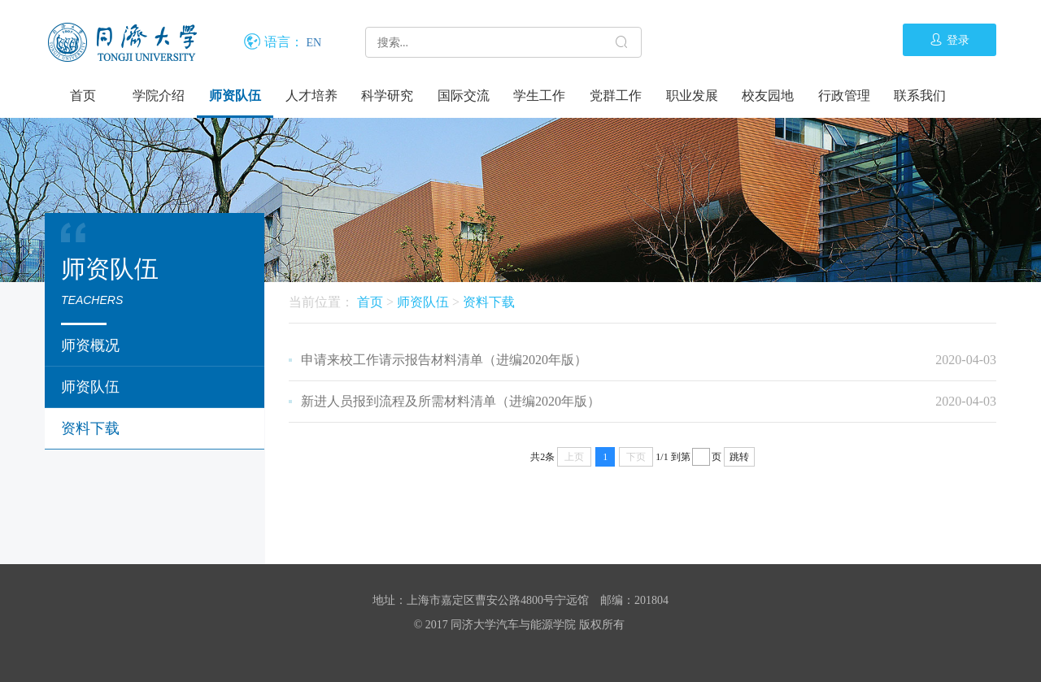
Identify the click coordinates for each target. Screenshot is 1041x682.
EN (314, 43)
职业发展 (692, 95)
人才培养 (311, 95)
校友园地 (768, 95)
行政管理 (844, 95)
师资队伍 (235, 95)
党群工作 (616, 95)
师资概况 (90, 345)
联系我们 (920, 95)
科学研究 (387, 95)
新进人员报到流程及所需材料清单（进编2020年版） (450, 401)
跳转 (739, 457)
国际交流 (464, 95)
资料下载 (90, 428)
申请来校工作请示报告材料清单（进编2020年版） (444, 360)
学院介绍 (159, 95)
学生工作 (539, 95)
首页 (83, 95)
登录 (949, 39)
